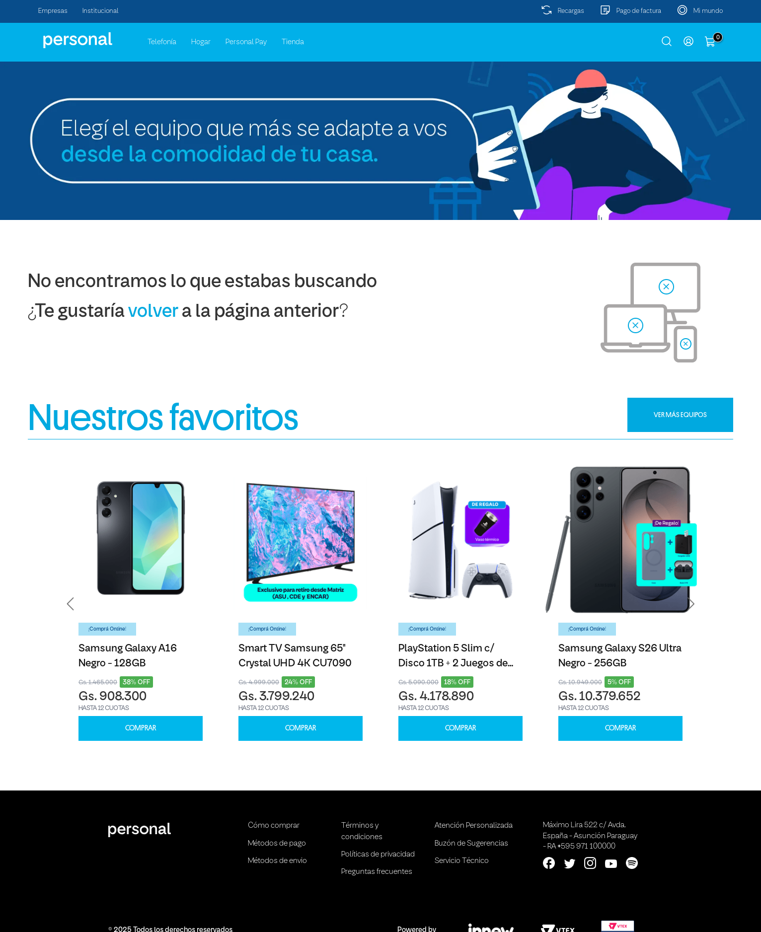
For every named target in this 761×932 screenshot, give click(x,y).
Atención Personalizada (474, 825)
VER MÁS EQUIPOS (680, 414)
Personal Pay (246, 42)
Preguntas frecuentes (376, 871)
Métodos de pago (277, 843)
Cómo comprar (274, 825)
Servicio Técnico (462, 861)
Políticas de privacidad (378, 854)
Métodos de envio (277, 861)
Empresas (53, 11)
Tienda (293, 42)
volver (153, 312)
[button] (70, 603)
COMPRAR (140, 728)
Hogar (201, 42)
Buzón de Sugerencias (471, 843)
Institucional (100, 11)
